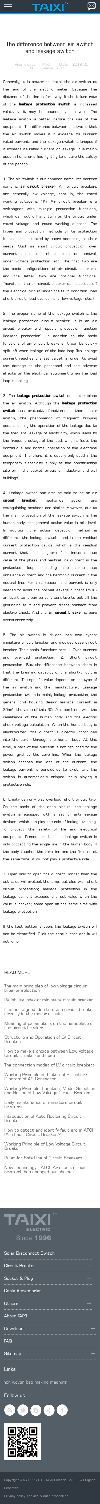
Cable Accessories (47, 1290)
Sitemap (49, 1353)
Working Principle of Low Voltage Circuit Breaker (45, 1146)
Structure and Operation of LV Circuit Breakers (42, 1039)
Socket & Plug (47, 1278)
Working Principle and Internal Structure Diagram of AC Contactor (45, 1076)
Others (47, 1303)
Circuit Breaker (47, 1265)
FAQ (49, 1341)
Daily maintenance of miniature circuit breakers (43, 1104)
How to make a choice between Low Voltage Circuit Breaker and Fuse (49, 1053)
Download (49, 1328)
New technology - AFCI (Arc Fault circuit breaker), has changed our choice (45, 1169)
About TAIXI (49, 1315)
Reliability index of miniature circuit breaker (48, 999)
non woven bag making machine (35, 1382)
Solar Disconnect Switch (47, 1253)
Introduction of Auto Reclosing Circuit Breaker (43, 1118)
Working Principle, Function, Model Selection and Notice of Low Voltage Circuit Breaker (49, 1090)
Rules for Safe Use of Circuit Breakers (43, 1157)
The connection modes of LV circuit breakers (49, 1065)
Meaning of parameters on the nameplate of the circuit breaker (49, 1025)
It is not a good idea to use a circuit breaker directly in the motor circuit (49, 1011)
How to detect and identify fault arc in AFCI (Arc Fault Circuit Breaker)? (48, 1132)
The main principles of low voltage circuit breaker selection (45, 988)
